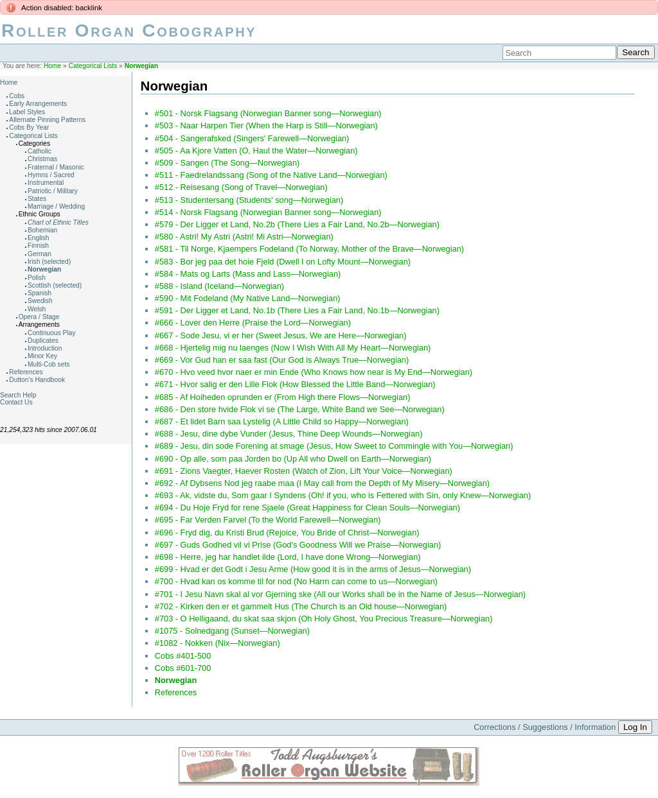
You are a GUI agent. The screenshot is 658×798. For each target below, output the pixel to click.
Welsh (37, 309)
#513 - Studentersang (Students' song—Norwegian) (249, 200)
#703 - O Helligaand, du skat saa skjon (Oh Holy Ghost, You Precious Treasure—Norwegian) (324, 618)
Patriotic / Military (53, 191)
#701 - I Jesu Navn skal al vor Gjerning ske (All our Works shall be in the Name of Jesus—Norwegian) (340, 594)
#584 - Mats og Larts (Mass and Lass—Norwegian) (248, 274)
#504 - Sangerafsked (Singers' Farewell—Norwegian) (252, 138)
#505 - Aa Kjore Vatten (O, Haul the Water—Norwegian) (256, 150)
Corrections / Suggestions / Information (545, 727)
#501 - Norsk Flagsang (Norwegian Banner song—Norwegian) (268, 113)
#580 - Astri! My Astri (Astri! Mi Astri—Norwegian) (244, 236)
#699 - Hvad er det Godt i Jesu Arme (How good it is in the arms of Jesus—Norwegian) (313, 569)
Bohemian (42, 230)
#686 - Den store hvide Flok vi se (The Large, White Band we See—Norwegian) (300, 409)
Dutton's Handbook (37, 379)
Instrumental (46, 182)
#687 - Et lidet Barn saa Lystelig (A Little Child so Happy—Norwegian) (282, 421)
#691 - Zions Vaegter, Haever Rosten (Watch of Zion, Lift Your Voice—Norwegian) (303, 471)
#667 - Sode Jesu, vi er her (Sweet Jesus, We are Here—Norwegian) (281, 335)
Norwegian (141, 65)
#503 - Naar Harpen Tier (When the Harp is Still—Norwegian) (266, 125)
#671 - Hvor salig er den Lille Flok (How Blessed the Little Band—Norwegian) (295, 384)
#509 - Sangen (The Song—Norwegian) (227, 163)
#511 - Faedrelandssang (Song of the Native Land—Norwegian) (271, 175)
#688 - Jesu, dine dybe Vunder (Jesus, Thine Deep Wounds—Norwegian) (289, 433)
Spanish (39, 293)
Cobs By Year (29, 127)
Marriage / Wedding (56, 206)
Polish (37, 277)
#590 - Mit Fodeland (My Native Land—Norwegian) (248, 298)
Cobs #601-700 (183, 668)
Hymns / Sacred (51, 174)
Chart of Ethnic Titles (58, 222)
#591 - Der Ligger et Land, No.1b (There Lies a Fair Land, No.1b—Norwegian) (297, 310)
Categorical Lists (93, 65)
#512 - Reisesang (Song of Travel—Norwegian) (241, 187)
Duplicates (43, 340)
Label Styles (27, 112)
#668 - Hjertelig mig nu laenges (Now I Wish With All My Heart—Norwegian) (293, 347)
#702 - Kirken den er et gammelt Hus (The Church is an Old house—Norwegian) (301, 606)
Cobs (16, 96)
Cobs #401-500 (183, 656)
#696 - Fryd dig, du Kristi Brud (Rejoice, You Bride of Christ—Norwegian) (287, 532)
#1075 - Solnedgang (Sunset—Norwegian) (232, 631)
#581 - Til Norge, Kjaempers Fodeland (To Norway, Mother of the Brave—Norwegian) (309, 249)
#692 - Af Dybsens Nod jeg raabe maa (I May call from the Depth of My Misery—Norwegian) (322, 483)
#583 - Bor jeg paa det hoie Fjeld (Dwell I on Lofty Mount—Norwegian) (283, 261)
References (25, 372)
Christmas (42, 158)
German (39, 253)
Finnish (38, 245)
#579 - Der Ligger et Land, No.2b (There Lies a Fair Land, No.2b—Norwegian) (297, 224)
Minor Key (42, 356)
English (38, 237)
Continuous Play (52, 332)
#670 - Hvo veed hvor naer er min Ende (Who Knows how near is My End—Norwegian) (313, 372)
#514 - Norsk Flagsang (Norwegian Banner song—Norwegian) (268, 212)
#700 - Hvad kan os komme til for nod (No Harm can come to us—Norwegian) (296, 581)
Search (635, 52)
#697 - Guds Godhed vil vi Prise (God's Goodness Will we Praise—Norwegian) (298, 545)
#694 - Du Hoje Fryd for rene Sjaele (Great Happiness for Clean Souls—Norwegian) (307, 507)
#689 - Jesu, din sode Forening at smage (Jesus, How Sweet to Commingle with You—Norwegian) (334, 446)
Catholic (39, 151)
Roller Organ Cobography (128, 30)
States (37, 198)
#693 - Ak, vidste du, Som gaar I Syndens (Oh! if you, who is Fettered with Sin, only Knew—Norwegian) (343, 495)
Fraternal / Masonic (56, 167)
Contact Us (16, 402)
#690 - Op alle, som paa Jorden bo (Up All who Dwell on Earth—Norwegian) (293, 459)
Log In (635, 727)
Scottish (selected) (55, 285)
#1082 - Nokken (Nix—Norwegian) (217, 643)
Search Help (18, 395)
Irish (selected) (49, 261)
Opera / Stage (39, 316)
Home (52, 65)
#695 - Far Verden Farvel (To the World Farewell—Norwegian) (268, 520)
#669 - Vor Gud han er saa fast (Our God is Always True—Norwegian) (282, 360)
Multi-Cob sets (48, 364)
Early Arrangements (38, 103)
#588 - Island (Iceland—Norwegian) (219, 286)
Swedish (40, 300)
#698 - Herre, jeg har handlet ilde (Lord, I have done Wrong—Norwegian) (288, 557)
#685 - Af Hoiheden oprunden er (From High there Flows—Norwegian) (283, 397)
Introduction (45, 348)
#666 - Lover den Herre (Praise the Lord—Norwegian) (253, 322)
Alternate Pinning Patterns (47, 119)
